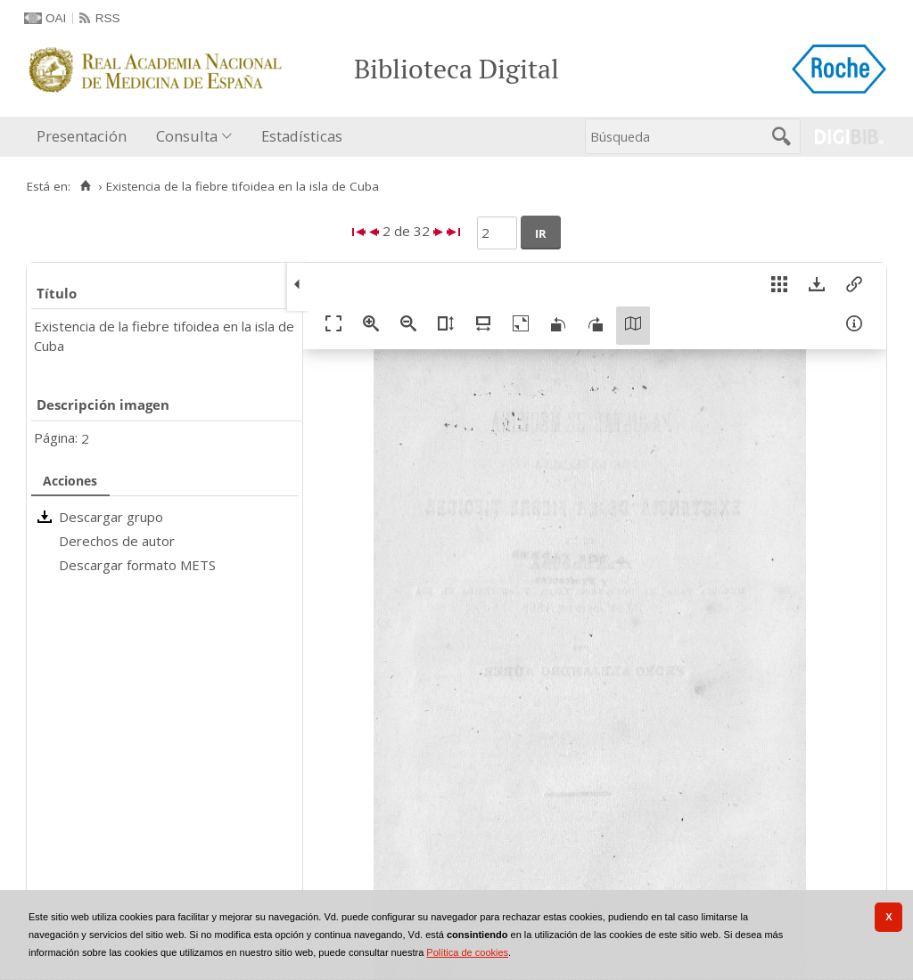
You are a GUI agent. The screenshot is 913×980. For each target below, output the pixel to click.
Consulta (187, 136)
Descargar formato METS (137, 565)
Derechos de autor (117, 541)
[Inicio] (85, 186)
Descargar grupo (111, 517)
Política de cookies (467, 952)
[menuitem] (85, 137)
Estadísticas (301, 136)
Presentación (82, 136)
